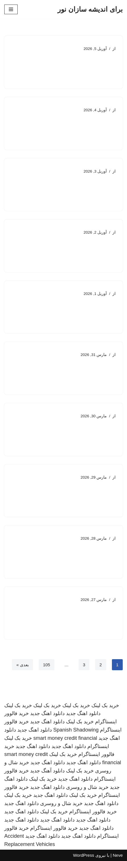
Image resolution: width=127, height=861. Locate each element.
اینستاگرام (98, 746)
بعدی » (22, 664)
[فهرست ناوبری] (11, 9)
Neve (118, 855)
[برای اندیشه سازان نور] (90, 9)
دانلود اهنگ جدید (83, 713)
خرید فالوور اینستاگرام (93, 811)
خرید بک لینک (105, 705)
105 (46, 664)
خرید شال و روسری (87, 787)
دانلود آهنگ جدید (47, 771)
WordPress (83, 855)
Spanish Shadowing (76, 730)
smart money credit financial (65, 738)
